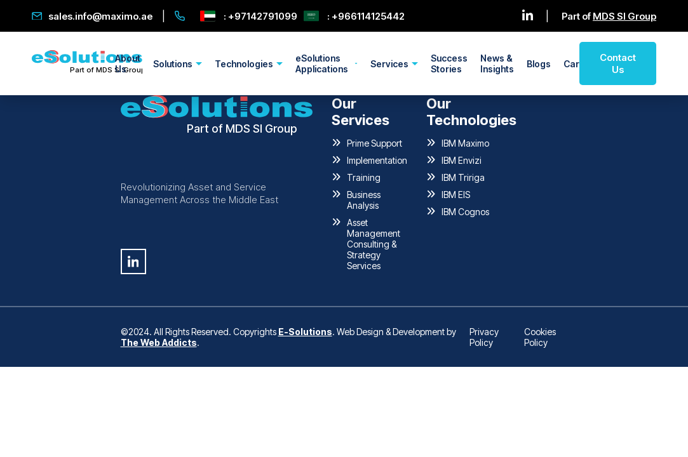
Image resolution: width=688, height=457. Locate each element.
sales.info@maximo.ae (92, 16)
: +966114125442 (354, 15)
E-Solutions (305, 331)
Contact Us (618, 63)
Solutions (172, 63)
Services (389, 63)
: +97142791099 (248, 15)
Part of (609, 16)
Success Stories (449, 63)
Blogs (539, 63)
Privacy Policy (484, 337)
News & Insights (497, 63)
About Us (127, 63)
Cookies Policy (540, 337)
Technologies (244, 63)
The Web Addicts (159, 342)
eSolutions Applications (321, 63)
